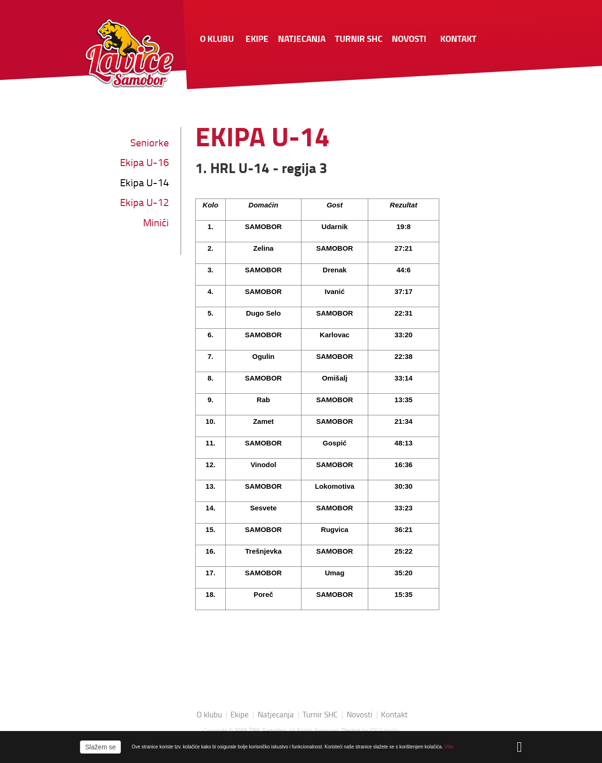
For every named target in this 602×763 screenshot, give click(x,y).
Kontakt (458, 39)
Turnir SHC (358, 39)
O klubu (217, 39)
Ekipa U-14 (144, 183)
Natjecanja (301, 39)
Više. (449, 746)
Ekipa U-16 (144, 163)
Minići (156, 223)
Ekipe (257, 39)
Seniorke (149, 143)
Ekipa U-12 (144, 203)
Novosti (409, 39)
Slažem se (100, 747)
